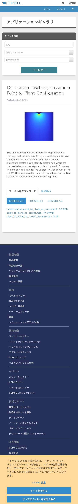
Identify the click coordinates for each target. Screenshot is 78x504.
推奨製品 (46, 191)
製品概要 (13, 260)
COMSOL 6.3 (35, 201)
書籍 (11, 316)
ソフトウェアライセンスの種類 (24, 270)
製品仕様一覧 (15, 265)
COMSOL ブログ (17, 357)
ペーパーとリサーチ (19, 311)
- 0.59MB (37, 209)
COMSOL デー (16, 382)
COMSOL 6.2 (55, 201)
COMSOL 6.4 (16, 201)
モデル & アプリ (17, 295)
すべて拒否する (38, 491)
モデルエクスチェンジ (20, 352)
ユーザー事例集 (17, 306)
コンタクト (61, 9)
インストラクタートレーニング (24, 341)
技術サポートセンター (20, 406)
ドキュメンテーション (20, 428)
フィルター (39, 70)
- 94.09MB (30, 212)
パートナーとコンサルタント (23, 422)
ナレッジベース (17, 417)
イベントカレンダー (19, 387)
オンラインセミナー (19, 376)
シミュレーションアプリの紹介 (24, 322)
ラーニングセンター (19, 336)
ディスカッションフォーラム (23, 346)
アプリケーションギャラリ (30, 22)
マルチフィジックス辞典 (21, 362)
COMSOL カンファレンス (22, 392)
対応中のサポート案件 (20, 412)
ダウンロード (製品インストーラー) (26, 433)
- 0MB (32, 216)
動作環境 (13, 276)
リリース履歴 (15, 281)
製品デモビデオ (17, 300)
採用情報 (13, 452)
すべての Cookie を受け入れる (39, 500)
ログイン (47, 9)
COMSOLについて (18, 447)
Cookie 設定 (38, 483)
